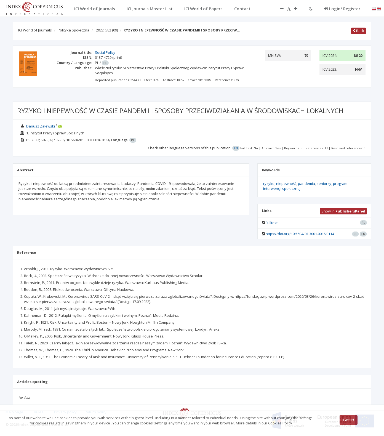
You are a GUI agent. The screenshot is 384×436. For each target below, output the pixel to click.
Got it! (348, 419)
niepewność (286, 183)
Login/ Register (342, 8)
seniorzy (324, 183)
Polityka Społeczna (73, 30)
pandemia (306, 183)
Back (358, 30)
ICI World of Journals (35, 30)
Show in (343, 211)
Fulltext (272, 222)
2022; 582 (107, 30)
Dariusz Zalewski (40, 126)
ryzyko (268, 183)
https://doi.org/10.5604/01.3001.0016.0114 (300, 233)
